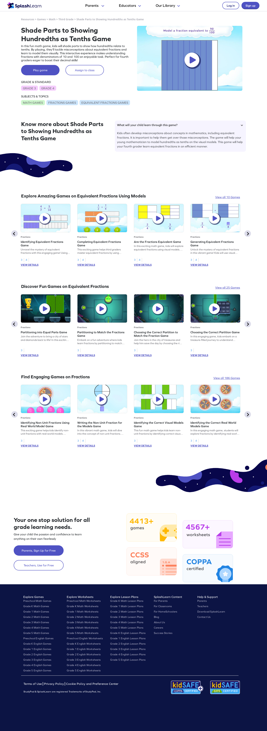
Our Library (168, 6)
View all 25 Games (227, 287)
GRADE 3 (29, 88)
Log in (231, 5)
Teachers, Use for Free (39, 565)
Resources (27, 19)
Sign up (250, 5)
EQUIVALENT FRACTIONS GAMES (104, 102)
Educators (130, 6)
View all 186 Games (226, 378)
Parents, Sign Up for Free (39, 550)
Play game (40, 70)
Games (41, 19)
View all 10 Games (227, 197)
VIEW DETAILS (29, 264)
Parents (94, 6)
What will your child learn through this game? (180, 125)
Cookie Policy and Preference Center (92, 684)
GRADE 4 (47, 88)
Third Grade (66, 19)
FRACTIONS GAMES (62, 102)
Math (52, 19)
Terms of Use (33, 684)
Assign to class (84, 70)
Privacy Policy (54, 684)
